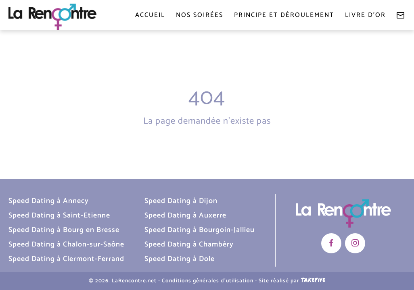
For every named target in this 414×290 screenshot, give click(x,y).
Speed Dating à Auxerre (185, 215)
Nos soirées (199, 15)
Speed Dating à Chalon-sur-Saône (66, 244)
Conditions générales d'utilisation (207, 280)
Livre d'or (365, 15)
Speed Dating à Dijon (180, 201)
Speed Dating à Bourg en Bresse (63, 230)
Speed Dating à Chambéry (189, 244)
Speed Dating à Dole (179, 259)
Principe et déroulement (284, 15)
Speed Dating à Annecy (48, 201)
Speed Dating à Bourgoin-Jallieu (199, 230)
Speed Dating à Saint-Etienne (59, 215)
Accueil (150, 15)
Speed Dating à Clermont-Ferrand (66, 259)
